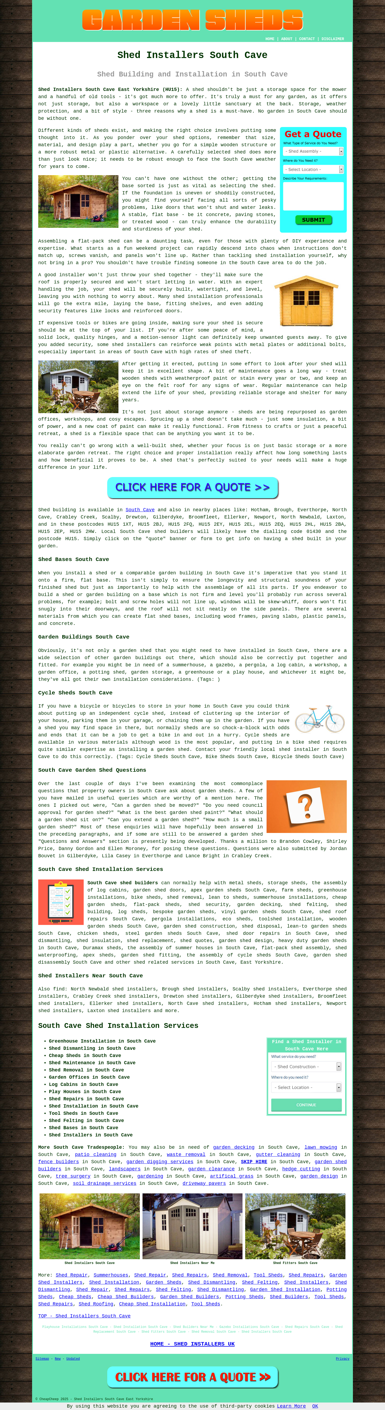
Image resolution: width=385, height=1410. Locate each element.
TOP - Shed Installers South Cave (84, 1316)
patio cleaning (96, 1154)
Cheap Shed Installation (152, 1304)
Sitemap (42, 1359)
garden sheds (329, 940)
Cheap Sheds (75, 1297)
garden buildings (137, 657)
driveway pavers (204, 1183)
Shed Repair (71, 1275)
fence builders (58, 1162)
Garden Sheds (164, 1282)
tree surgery (73, 1176)
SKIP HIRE (254, 1162)
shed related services (163, 962)
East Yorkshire (260, 962)
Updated (73, 1359)
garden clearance (211, 1169)
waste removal (186, 1154)
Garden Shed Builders (189, 1297)
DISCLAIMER (333, 39)
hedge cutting (301, 1169)
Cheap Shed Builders (126, 1297)
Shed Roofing (96, 1304)
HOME (270, 39)
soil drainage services (105, 1183)
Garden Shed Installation (285, 1289)
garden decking (234, 1147)
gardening (150, 1176)
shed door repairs (253, 933)
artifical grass (232, 1176)
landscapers (125, 1169)
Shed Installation (114, 1282)
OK (315, 1406)
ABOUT (286, 39)
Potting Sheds (244, 1297)
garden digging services (160, 1162)
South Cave (140, 510)
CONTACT (307, 39)
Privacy (342, 1359)
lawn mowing (321, 1147)
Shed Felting (260, 1282)
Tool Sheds (268, 1275)
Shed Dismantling (211, 1282)
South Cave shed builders (122, 883)
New (58, 1359)
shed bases (173, 616)
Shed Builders (289, 1297)
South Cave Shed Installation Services (118, 1026)
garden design (319, 1176)
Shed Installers (306, 1282)
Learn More (291, 1406)
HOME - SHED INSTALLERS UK (192, 1344)
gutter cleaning (278, 1154)
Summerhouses (111, 1275)
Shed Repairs (189, 1275)
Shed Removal (230, 1275)
